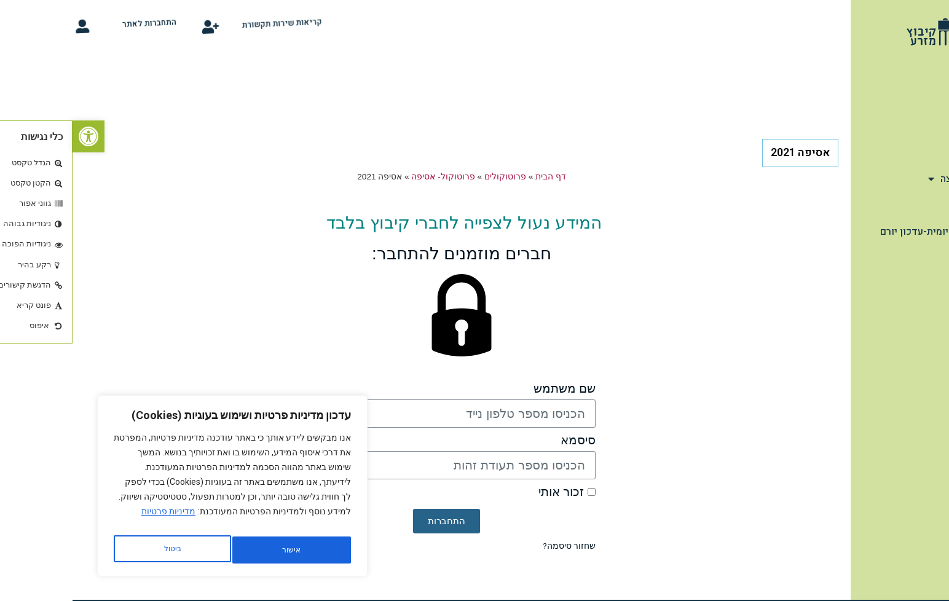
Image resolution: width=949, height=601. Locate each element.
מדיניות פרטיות (96, 519)
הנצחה (921, 205)
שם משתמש (492, 388)
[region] (160, 489)
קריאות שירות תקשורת (226, 24)
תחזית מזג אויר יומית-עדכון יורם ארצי (874, 239)
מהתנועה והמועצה (898, 179)
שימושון (917, 152)
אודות (922, 99)
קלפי (930, 272)
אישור (99, 550)
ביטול (216, 550)
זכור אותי (494, 491)
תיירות (921, 126)
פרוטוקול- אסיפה (370, 176)
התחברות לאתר (92, 24)
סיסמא (505, 440)
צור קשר (922, 325)
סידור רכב (919, 299)
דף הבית (923, 73)
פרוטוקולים (433, 176)
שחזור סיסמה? (496, 546)
